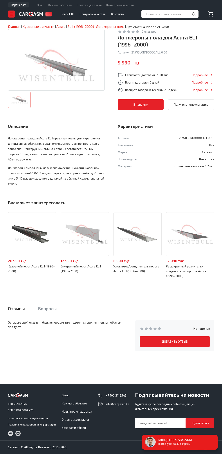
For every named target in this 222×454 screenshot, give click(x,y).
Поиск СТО (67, 14)
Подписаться (200, 423)
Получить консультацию (191, 104)
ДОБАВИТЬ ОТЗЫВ (175, 341)
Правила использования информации (32, 424)
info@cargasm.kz (117, 404)
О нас (40, 5)
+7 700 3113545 (116, 395)
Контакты (117, 14)
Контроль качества (93, 14)
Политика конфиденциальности (28, 418)
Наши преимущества (120, 5)
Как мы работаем (60, 5)
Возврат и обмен (74, 427)
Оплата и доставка (89, 5)
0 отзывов (149, 31)
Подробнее (200, 75)
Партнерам (18, 5)
